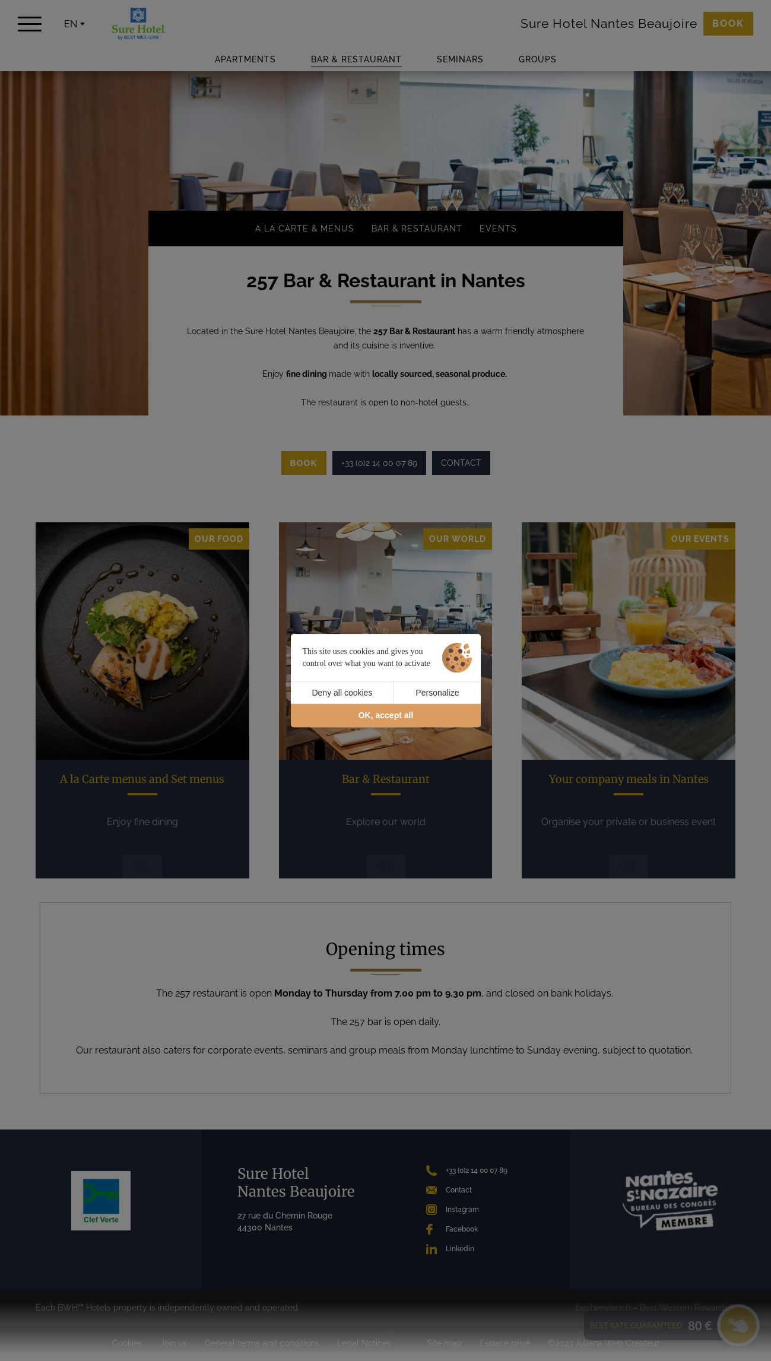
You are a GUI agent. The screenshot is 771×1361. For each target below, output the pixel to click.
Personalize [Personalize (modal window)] (437, 692)
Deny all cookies (342, 692)
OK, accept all (386, 716)
